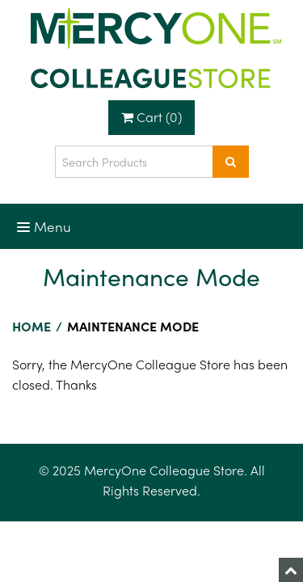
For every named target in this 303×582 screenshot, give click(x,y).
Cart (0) (151, 117)
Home (31, 326)
